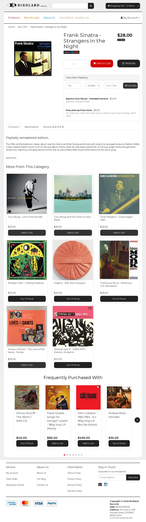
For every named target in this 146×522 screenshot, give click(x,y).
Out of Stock (27, 443)
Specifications (31, 127)
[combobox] (70, 6)
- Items (121, 6)
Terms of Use (74, 473)
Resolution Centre (15, 485)
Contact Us (42, 485)
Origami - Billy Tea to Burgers (70, 283)
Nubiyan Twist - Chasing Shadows (26, 283)
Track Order (11, 479)
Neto (130, 518)
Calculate (131, 85)
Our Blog (41, 479)
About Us (49, 17)
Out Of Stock (27, 299)
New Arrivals (31, 17)
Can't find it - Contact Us (74, 17)
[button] (36, 387)
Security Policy (74, 491)
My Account (12, 473)
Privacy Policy (74, 479)
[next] (137, 420)
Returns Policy (74, 485)
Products (14, 17)
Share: (71, 52)
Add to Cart (102, 63)
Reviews (53, 127)
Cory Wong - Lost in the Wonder (25, 216)
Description (14, 127)
